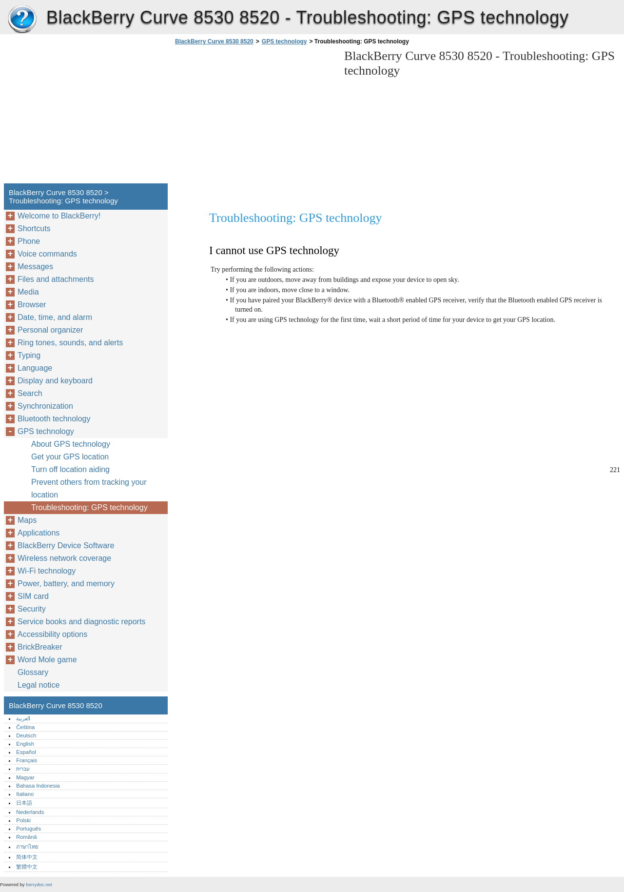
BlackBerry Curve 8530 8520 (22, 19)
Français (26, 760)
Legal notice (38, 685)
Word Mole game (47, 659)
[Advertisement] (254, 117)
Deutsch (26, 735)
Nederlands (30, 812)
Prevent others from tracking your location (89, 488)
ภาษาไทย (27, 847)
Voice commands (47, 254)
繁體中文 (27, 867)
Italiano (25, 794)
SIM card (33, 596)
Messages (35, 266)
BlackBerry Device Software (66, 545)
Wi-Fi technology (47, 571)
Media (28, 292)
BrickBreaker (40, 647)
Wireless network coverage (64, 558)
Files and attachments (56, 279)
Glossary (33, 672)
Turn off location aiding (70, 469)
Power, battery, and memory (66, 583)
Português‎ (28, 829)
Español (26, 752)
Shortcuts (34, 228)
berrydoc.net (39, 884)
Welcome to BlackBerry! (59, 216)
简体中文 (27, 857)
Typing (29, 355)
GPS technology (284, 41)
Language (35, 368)
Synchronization (45, 406)
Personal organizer (50, 330)
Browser (32, 304)
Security (32, 609)
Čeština (25, 727)
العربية (23, 718)
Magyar (25, 777)
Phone (29, 241)
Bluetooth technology (54, 419)
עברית (23, 769)
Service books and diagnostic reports (81, 621)
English (25, 744)
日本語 (24, 803)
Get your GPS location (70, 457)
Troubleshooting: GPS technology (89, 507)
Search (30, 393)
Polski (23, 820)
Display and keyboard (55, 381)
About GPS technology (70, 444)
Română (26, 837)
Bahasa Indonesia (38, 786)
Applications (38, 533)
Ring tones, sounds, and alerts (70, 342)
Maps (27, 520)
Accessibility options (52, 634)
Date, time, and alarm (55, 317)
